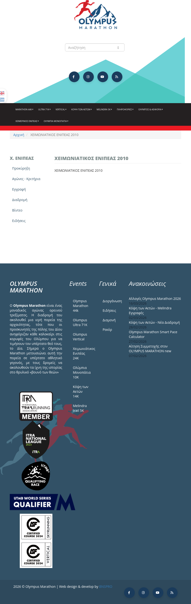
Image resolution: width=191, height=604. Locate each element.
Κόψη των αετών (81, 111)
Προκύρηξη (21, 168)
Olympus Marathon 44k (80, 306)
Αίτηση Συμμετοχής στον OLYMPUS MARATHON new (150, 348)
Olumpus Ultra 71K (80, 322)
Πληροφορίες (125, 111)
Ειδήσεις (18, 220)
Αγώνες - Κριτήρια (26, 178)
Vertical (60, 111)
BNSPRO (105, 586)
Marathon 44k (24, 111)
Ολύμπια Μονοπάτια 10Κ (82, 372)
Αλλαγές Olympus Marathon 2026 (155, 298)
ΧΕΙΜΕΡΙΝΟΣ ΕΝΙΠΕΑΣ (26, 123)
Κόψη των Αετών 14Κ (80, 391)
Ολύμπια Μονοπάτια (56, 123)
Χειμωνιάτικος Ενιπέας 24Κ (82, 353)
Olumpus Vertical (80, 336)
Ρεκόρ (107, 329)
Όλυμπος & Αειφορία (150, 111)
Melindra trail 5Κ (80, 408)
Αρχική (18, 134)
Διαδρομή (19, 199)
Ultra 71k (44, 111)
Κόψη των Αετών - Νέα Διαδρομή (154, 322)
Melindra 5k (104, 111)
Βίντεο (17, 210)
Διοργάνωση (112, 301)
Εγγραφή (19, 189)
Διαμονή (109, 320)
